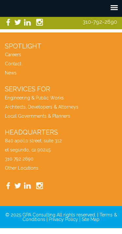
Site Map (91, 219)
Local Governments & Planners (37, 116)
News (11, 72)
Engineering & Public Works (34, 97)
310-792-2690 (100, 22)
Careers (13, 54)
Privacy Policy (63, 219)
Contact (13, 63)
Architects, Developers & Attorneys (41, 107)
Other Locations (21, 168)
